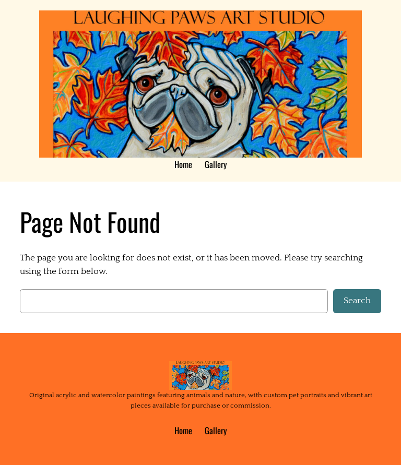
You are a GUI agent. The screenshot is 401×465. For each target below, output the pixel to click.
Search (357, 300)
